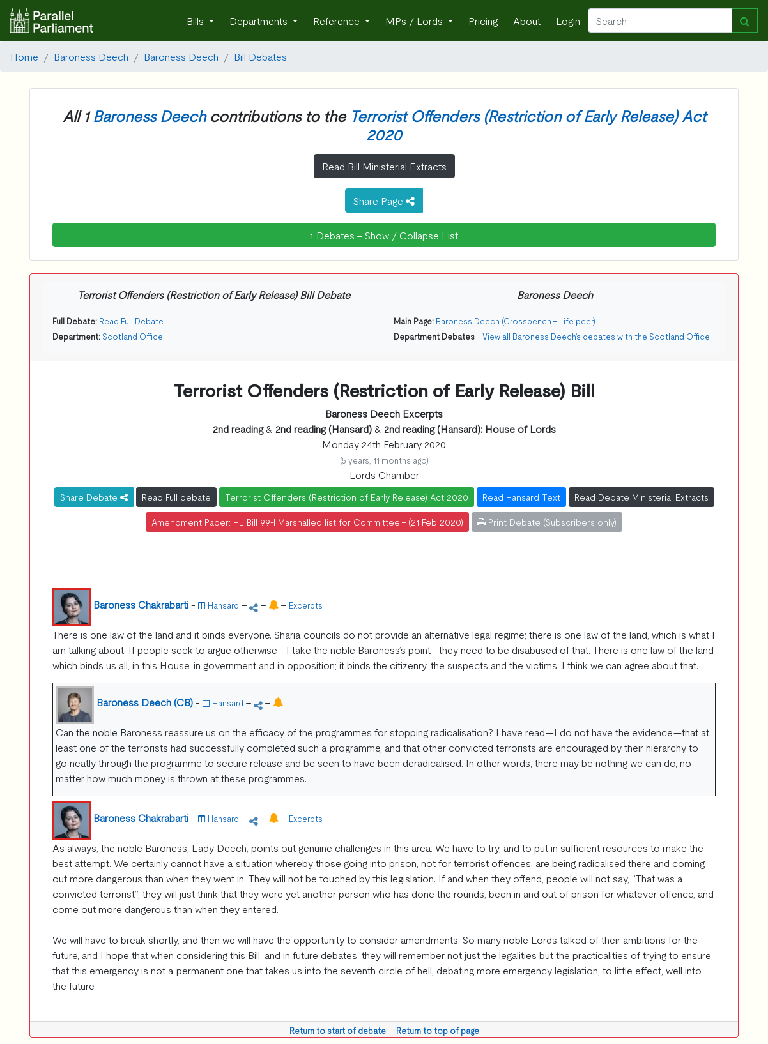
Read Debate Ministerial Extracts (641, 496)
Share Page (384, 200)
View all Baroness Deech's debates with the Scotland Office (596, 336)
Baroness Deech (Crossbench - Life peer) (515, 320)
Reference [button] (337, 20)
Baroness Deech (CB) (144, 702)
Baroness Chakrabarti (140, 604)
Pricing (483, 20)
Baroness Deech (91, 56)
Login (568, 20)
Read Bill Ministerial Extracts (384, 166)
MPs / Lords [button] (415, 20)
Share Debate (94, 496)
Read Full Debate (131, 320)
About (527, 20)
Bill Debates (260, 56)
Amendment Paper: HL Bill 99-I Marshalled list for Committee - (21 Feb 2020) (307, 521)
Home (24, 56)
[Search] (660, 20)
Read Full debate (176, 496)
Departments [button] (259, 20)
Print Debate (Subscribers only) (547, 521)
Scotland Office (132, 336)
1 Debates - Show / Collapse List (384, 235)
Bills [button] (196, 20)
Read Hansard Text (521, 496)
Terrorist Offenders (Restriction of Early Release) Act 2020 (527, 124)
